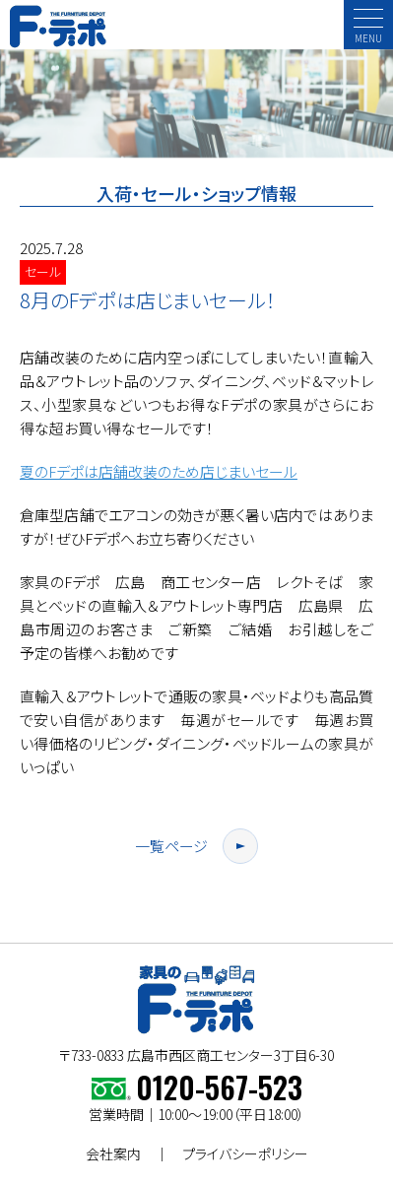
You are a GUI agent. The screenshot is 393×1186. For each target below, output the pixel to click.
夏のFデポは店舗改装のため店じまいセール (158, 471)
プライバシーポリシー (245, 1153)
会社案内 (113, 1153)
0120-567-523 (219, 1087)
